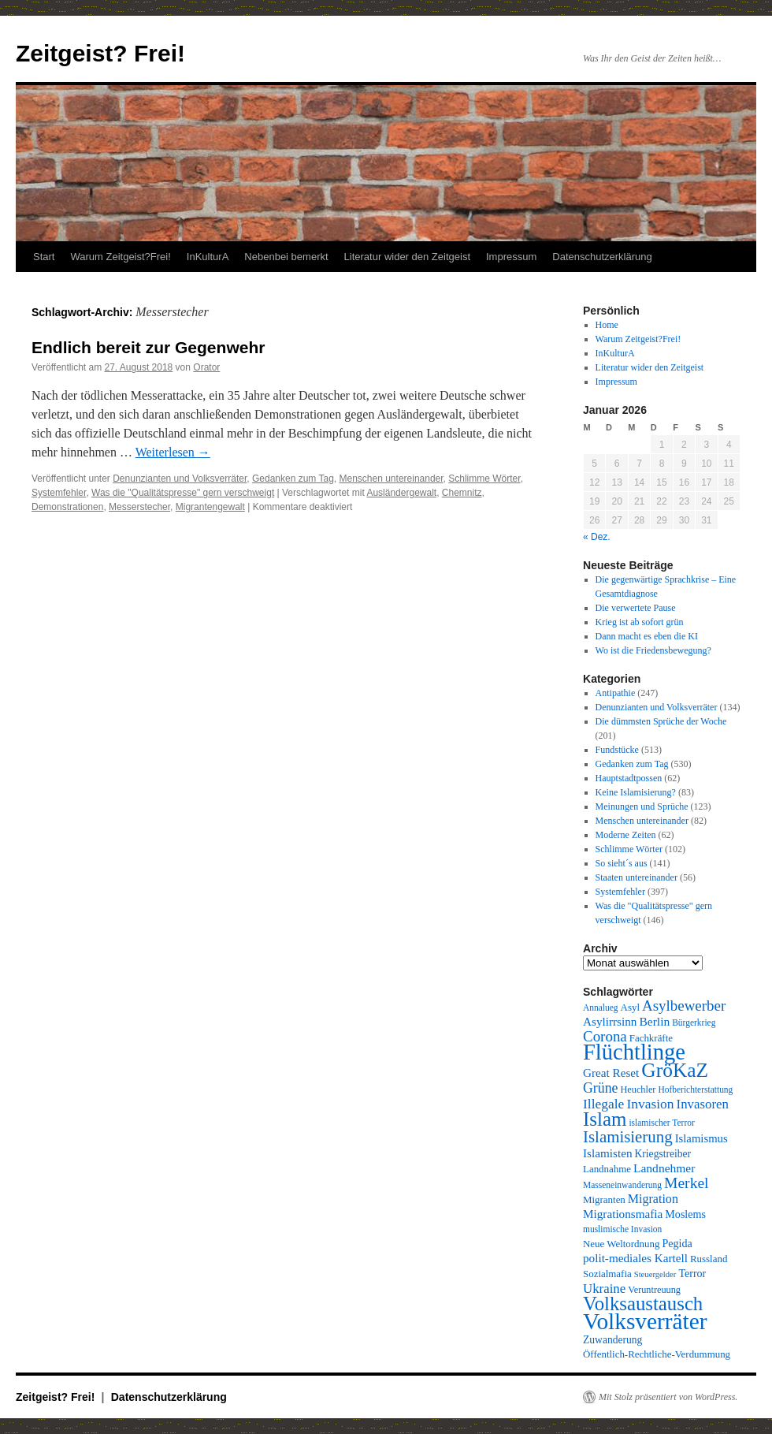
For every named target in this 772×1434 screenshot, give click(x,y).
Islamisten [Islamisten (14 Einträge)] (608, 1153)
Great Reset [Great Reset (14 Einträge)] (611, 1072)
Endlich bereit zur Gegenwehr (148, 347)
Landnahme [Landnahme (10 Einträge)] (607, 1169)
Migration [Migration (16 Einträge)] (653, 1198)
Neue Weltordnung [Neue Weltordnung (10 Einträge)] (621, 1244)
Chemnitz (462, 492)
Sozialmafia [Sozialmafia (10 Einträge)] (607, 1273)
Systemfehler (59, 492)
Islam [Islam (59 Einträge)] (604, 1119)
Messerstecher (139, 506)
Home (607, 324)
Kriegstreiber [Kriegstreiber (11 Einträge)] (663, 1154)
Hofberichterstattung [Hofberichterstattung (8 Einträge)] (695, 1089)
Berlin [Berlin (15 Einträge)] (654, 1021)
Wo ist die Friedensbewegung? (653, 650)
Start (43, 257)
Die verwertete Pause (636, 607)
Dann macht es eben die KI (647, 636)
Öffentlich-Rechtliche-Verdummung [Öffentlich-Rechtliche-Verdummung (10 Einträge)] (656, 1354)
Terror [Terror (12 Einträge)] (692, 1273)
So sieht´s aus (622, 863)
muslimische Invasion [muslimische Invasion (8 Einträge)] (622, 1229)
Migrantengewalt (210, 506)
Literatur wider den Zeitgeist (407, 257)
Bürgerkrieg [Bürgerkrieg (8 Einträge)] (693, 1022)
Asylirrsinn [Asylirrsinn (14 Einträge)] (610, 1021)
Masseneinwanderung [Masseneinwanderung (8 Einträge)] (622, 1185)
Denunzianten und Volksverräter (180, 478)
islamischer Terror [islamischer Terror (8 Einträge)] (661, 1122)
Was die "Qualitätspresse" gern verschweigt (182, 492)
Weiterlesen (172, 452)
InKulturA (207, 257)
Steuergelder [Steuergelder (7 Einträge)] (655, 1274)
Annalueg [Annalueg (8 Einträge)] (600, 1007)
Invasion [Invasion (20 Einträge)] (650, 1104)
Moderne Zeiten (626, 834)
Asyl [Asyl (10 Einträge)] (630, 1007)
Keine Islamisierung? (636, 792)
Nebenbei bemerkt (286, 257)
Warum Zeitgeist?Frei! (120, 257)
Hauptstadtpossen (629, 778)
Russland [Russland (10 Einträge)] (708, 1259)
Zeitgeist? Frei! (100, 53)
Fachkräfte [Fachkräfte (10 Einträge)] (651, 1038)
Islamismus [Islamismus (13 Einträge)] (701, 1138)
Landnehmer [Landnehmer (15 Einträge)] (664, 1168)
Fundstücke (617, 749)
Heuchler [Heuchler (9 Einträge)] (637, 1089)
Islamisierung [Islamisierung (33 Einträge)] (628, 1136)
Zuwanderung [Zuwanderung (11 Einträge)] (612, 1340)
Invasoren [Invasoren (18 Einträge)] (703, 1104)
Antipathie (616, 692)
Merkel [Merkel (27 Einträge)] (686, 1183)
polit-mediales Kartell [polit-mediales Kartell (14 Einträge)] (635, 1258)
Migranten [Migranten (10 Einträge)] (604, 1199)
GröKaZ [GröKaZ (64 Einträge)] (674, 1070)
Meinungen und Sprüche (642, 806)
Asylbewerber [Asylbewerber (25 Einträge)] (684, 1005)
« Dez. (597, 536)
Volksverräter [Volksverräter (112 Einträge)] (645, 1321)
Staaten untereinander (636, 877)
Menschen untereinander (392, 478)
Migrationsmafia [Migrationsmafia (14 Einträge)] (623, 1213)
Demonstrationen (67, 506)
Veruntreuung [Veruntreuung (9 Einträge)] (654, 1289)
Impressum (511, 257)
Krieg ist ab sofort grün (640, 622)
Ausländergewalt (401, 492)
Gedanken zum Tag (293, 478)
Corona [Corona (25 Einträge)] (605, 1036)
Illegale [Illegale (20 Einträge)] (603, 1104)
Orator (206, 367)
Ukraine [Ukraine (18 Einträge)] (604, 1288)
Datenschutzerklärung (601, 257)
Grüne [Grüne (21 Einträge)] (600, 1088)
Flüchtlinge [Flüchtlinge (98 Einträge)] (634, 1052)
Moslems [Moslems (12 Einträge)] (685, 1214)
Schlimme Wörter (484, 478)
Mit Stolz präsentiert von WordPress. (668, 1396)
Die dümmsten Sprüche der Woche (661, 721)
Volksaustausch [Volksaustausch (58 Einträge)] (643, 1303)
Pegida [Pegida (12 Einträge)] (677, 1243)
